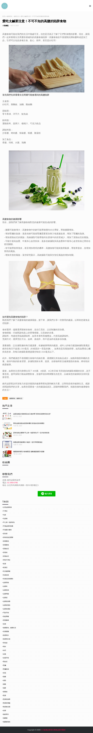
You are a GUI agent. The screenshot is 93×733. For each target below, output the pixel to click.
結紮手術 (6, 658)
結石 (4, 650)
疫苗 (4, 624)
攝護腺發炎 (6, 722)
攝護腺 (5, 718)
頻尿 (4, 710)
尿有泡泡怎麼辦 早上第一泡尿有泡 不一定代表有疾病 (31, 433)
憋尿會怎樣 (6, 706)
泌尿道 (5, 597)
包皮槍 (5, 518)
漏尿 (4, 688)
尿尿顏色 (6, 541)
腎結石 (5, 661)
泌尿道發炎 (6, 605)
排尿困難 (6, 631)
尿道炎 (5, 552)
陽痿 (4, 676)
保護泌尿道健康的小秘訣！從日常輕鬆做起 (27, 442)
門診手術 (6, 612)
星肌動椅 (6, 620)
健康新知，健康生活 (13, 16)
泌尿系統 (6, 582)
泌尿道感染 (6, 609)
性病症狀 (6, 575)
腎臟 (4, 665)
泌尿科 (5, 586)
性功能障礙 (6, 571)
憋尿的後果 (6, 699)
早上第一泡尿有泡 (9, 522)
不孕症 (5, 511)
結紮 (4, 654)
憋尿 (4, 695)
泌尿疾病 (6, 590)
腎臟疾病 (6, 669)
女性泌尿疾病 (7, 507)
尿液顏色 (6, 545)
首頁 (3, 16)
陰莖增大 (6, 635)
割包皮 (5, 642)
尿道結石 (6, 556)
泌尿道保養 (6, 601)
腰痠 (4, 684)
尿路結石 (6, 548)
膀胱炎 (5, 691)
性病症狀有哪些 (8, 578)
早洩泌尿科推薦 (8, 526)
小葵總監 (5, 25)
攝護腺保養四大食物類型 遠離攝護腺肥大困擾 (28, 451)
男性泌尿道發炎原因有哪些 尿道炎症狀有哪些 (28, 423)
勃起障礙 (6, 616)
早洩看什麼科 (7, 530)
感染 (4, 680)
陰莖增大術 (6, 639)
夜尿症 (5, 567)
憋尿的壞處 (6, 703)
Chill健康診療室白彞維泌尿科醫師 (53, 730)
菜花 (4, 673)
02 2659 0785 (12, 482)
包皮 (4, 514)
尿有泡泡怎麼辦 (8, 537)
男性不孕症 (6, 560)
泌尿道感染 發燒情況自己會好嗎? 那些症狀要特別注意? (32, 414)
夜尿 (4, 563)
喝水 (4, 646)
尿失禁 (5, 533)
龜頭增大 (6, 714)
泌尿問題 (6, 594)
